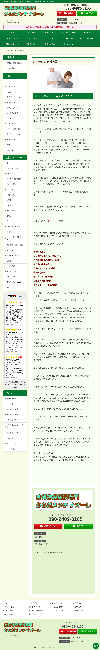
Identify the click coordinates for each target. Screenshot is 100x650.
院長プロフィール (68, 33)
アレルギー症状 (12, 168)
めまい (9, 221)
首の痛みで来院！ (13, 409)
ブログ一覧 (31, 33)
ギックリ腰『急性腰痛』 (14, 238)
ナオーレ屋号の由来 (87, 38)
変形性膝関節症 (12, 255)
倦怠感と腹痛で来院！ (15, 63)
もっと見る (11, 68)
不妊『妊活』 (12, 184)
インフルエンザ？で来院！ (15, 426)
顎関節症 (10, 200)
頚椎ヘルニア (12, 250)
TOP (12, 33)
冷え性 (9, 163)
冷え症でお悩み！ (13, 443)
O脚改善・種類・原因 (15, 245)
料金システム (50, 33)
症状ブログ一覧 (13, 38)
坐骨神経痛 (11, 266)
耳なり (9, 205)
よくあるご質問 (31, 38)
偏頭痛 (9, 261)
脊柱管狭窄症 (12, 277)
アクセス (50, 38)
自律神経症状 (12, 211)
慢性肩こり (12, 174)
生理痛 (9, 216)
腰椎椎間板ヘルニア (14, 282)
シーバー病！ (12, 449)
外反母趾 (10, 189)
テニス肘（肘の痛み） (15, 179)
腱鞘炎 (9, 232)
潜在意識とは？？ (13, 433)
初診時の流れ (87, 33)
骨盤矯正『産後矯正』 (15, 226)
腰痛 (8, 287)
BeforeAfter (68, 44)
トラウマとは (12, 404)
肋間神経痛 (11, 195)
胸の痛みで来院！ (13, 414)
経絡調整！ (11, 438)
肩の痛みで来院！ (13, 420)
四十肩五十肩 (12, 271)
